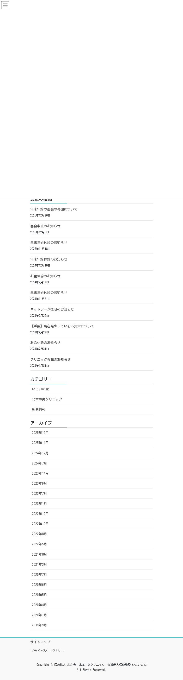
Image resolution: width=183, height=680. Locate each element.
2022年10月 (40, 524)
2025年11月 (40, 443)
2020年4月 (39, 605)
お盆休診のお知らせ (45, 276)
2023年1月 (39, 503)
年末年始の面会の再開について (53, 209)
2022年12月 (40, 513)
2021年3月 (39, 564)
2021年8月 (39, 554)
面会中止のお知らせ (45, 226)
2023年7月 (39, 493)
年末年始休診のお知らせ (48, 242)
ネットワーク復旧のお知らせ (52, 309)
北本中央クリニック (47, 399)
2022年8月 (39, 534)
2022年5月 (39, 544)
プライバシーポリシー (47, 651)
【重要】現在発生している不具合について (62, 326)
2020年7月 (39, 574)
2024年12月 (40, 453)
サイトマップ (40, 642)
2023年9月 (39, 483)
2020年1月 (39, 615)
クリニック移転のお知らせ (50, 359)
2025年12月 (40, 432)
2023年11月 (40, 473)
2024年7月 (39, 463)
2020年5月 (39, 595)
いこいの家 (40, 389)
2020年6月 (39, 584)
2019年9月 (39, 625)
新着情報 (38, 409)
